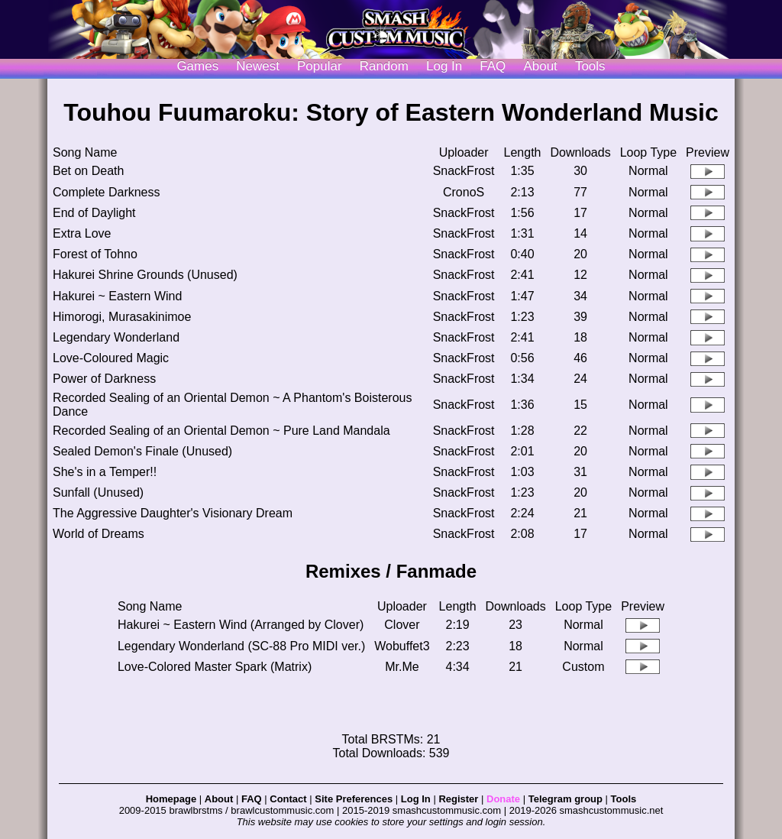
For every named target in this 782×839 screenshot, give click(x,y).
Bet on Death (88, 170)
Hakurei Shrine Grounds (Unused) (145, 274)
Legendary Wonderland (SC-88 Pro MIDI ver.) (241, 646)
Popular (319, 66)
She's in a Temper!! (105, 471)
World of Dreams (98, 533)
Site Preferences (354, 799)
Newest (258, 66)
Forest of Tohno (95, 254)
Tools (590, 66)
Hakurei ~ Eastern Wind (117, 296)
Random (384, 66)
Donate (503, 799)
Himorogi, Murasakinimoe (122, 316)
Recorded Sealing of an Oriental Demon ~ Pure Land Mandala (221, 430)
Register (458, 799)
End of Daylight (94, 212)
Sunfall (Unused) (98, 492)
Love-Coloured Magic (111, 357)
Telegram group (565, 799)
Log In (416, 799)
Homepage (171, 799)
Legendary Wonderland (116, 337)
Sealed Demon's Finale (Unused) (142, 451)
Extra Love (82, 233)
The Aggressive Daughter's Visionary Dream (172, 513)
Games (197, 66)
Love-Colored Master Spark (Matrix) (215, 666)
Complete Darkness (106, 192)
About (540, 66)
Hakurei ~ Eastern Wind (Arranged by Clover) (241, 624)
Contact (288, 799)
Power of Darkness (104, 378)
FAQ (493, 66)
